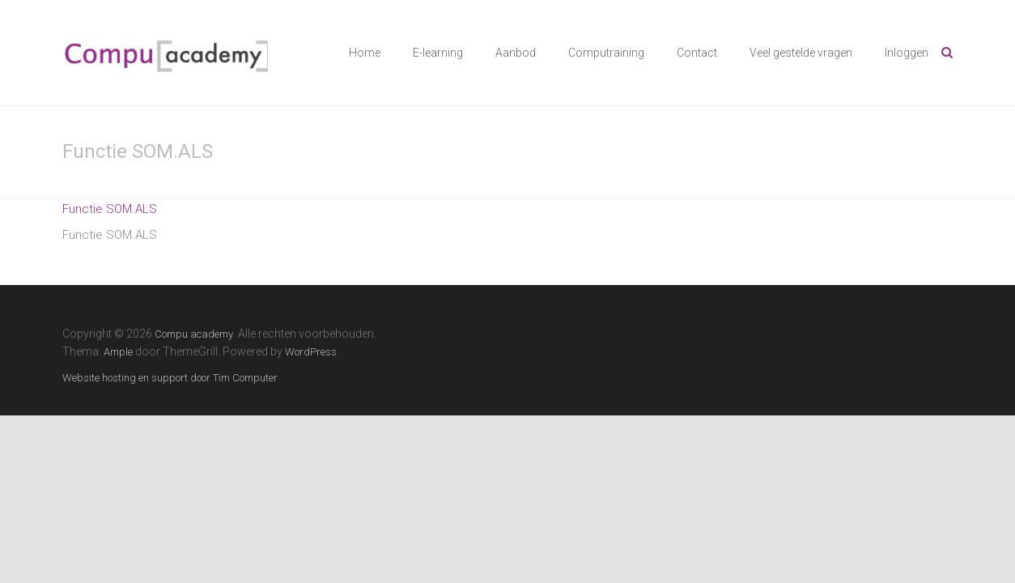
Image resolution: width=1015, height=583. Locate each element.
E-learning (438, 52)
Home (364, 52)
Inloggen (906, 52)
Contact (697, 52)
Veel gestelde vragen (801, 52)
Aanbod (515, 52)
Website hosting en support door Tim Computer (170, 378)
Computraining (606, 52)
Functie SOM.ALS (109, 209)
